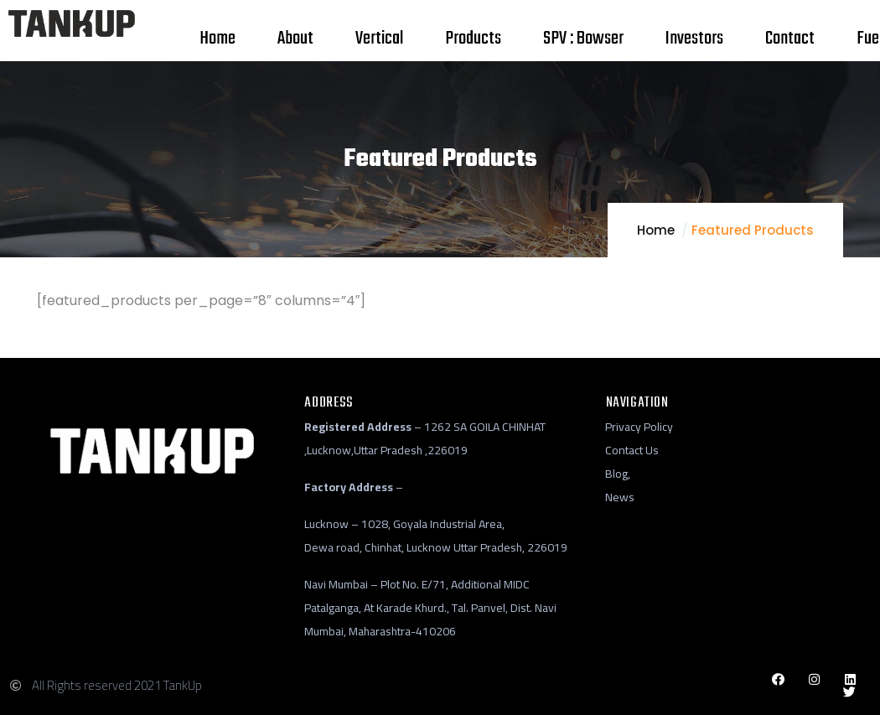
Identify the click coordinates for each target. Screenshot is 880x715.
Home (656, 230)
